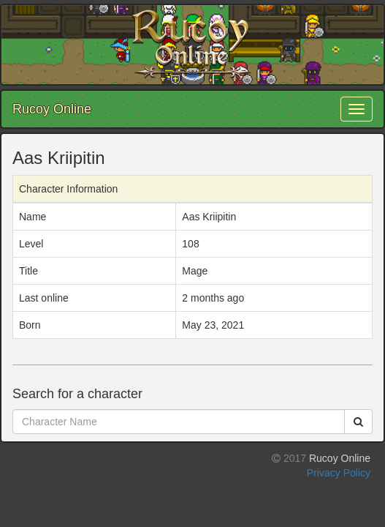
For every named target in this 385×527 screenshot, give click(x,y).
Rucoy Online (51, 109)
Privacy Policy (338, 473)
